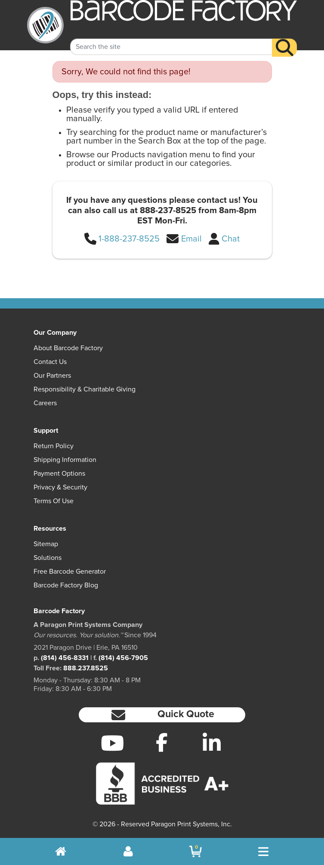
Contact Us (50, 361)
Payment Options (59, 473)
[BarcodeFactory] (45, 25)
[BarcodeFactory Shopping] (195, 851)
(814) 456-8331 (65, 657)
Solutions (48, 557)
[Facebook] (162, 742)
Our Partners (52, 375)
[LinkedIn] (211, 743)
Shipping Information (65, 459)
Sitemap (46, 544)
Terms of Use (54, 501)
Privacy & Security (60, 487)
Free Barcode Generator (70, 571)
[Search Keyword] (171, 39)
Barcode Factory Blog (66, 585)
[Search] (284, 40)
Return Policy (54, 446)
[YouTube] (112, 743)
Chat (231, 239)
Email (191, 239)
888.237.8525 (85, 668)
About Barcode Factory (68, 348)
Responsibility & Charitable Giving (85, 389)
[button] (162, 714)
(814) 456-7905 (123, 657)
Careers (45, 403)
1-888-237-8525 (129, 239)
